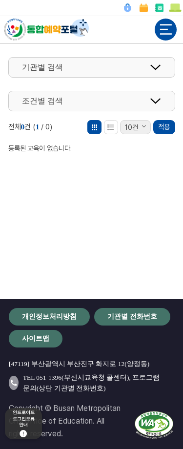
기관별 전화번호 (159, 7)
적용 (164, 126)
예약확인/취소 (143, 7)
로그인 (127, 7)
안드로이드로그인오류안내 (23, 424)
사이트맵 (35, 338)
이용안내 (175, 7)
